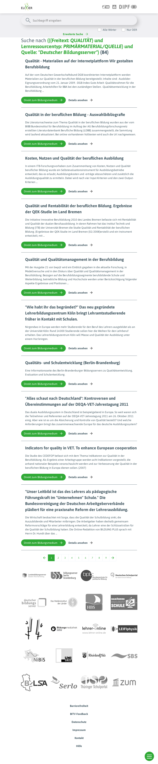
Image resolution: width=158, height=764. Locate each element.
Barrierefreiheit (79, 705)
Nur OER (132, 29)
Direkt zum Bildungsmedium (43, 100)
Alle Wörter (109, 29)
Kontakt (79, 737)
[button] (149, 756)
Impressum (79, 729)
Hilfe (79, 745)
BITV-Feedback (79, 713)
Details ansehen (80, 100)
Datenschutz (79, 721)
